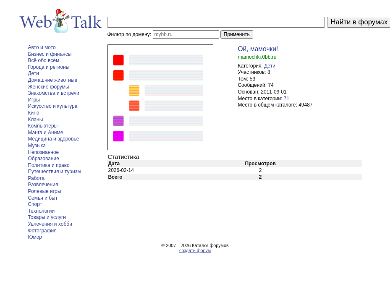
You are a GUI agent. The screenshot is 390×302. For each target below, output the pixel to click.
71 (286, 99)
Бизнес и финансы (49, 54)
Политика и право (48, 165)
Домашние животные (52, 80)
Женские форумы (48, 87)
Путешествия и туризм (54, 171)
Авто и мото (41, 47)
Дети (33, 73)
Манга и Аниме (45, 132)
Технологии (41, 211)
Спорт (35, 204)
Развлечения (43, 184)
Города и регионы (48, 67)
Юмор (35, 237)
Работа (36, 178)
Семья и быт (43, 198)
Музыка (36, 145)
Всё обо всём (43, 60)
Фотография (42, 231)
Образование (43, 158)
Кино (33, 113)
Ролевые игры (44, 191)
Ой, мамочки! (258, 48)
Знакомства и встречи (53, 93)
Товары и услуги (47, 217)
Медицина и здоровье (53, 139)
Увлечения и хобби (50, 224)
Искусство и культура (52, 106)
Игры (33, 100)
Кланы (35, 119)
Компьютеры (43, 126)
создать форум (195, 250)
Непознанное (43, 152)
